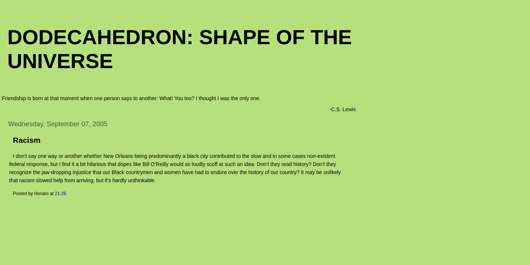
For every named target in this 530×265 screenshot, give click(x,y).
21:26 (60, 193)
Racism (26, 140)
